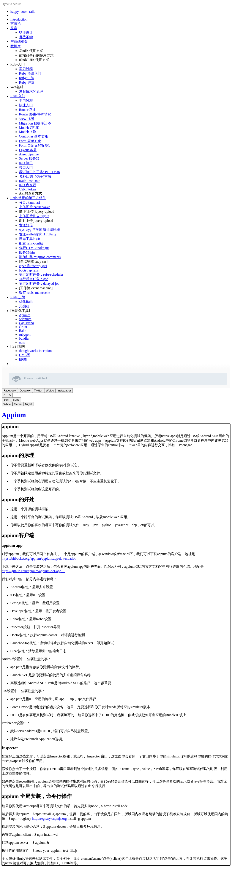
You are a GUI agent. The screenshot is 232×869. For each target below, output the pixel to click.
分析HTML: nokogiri (34, 248)
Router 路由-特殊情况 (35, 114)
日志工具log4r (29, 239)
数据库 (15, 46)
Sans (16, 399)
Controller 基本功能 (33, 136)
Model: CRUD (29, 127)
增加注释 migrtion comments (40, 257)
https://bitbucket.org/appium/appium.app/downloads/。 (40, 558)
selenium (25, 319)
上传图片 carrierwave (34, 207)
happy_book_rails (22, 11)
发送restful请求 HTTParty (38, 234)
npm (22, 342)
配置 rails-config (31, 243)
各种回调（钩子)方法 (35, 176)
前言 (13, 28)
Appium (24, 315)
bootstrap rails (29, 270)
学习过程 (26, 69)
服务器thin (27, 252)
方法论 (15, 23)
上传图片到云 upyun (34, 216)
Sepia (18, 404)
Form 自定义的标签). (34, 145)
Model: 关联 (28, 132)
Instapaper (64, 390)
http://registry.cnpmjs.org (49, 818)
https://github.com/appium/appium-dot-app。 (33, 571)
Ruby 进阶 (26, 78)
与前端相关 (19, 41)
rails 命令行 (27, 185)
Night (28, 404)
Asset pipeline (29, 154)
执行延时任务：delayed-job (39, 283)
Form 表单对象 (30, 141)
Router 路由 (27, 110)
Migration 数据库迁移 (35, 123)
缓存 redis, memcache (34, 292)
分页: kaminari (29, 202)
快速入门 (26, 105)
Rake (22, 330)
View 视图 (26, 119)
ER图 (23, 359)
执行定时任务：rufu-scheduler (41, 274)
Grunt (23, 327)
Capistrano (26, 323)
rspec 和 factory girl (33, 266)
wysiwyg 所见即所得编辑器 (39, 230)
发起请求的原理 (31, 91)
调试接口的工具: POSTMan (39, 172)
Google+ (25, 390)
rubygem (25, 334)
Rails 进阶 (17, 297)
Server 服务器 (29, 158)
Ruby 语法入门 (30, 73)
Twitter (38, 390)
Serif (6, 399)
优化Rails (26, 302)
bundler (24, 338)
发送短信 (26, 225)
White (7, 404)
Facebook (9, 390)
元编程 (24, 306)
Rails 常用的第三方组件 (28, 198)
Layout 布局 (27, 150)
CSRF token (27, 189)
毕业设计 (26, 32)
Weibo (50, 390)
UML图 (24, 355)
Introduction (18, 19)
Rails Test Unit (29, 181)
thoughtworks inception (35, 351)
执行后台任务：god (33, 279)
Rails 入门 (17, 96)
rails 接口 (26, 163)
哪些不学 (26, 37)
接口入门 (26, 167)
